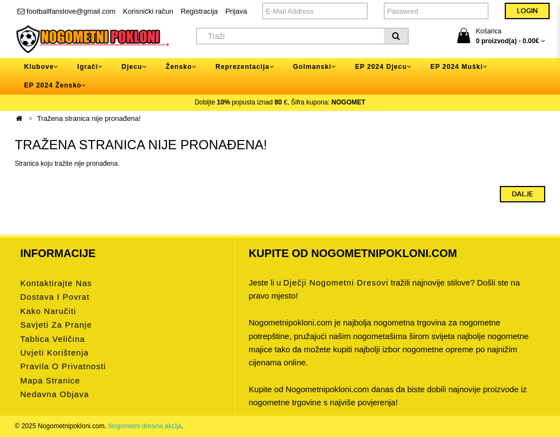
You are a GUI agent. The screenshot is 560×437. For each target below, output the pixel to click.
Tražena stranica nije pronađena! (89, 118)
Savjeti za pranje (56, 324)
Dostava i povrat (55, 296)
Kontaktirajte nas (56, 283)
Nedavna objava (54, 394)
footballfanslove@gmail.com (66, 11)
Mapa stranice (50, 380)
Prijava (236, 11)
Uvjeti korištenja (54, 352)
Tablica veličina (52, 338)
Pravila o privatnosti (63, 366)
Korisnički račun (148, 11)
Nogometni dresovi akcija (145, 426)
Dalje (522, 194)
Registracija (199, 11)
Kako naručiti (48, 311)
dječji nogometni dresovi (335, 282)
